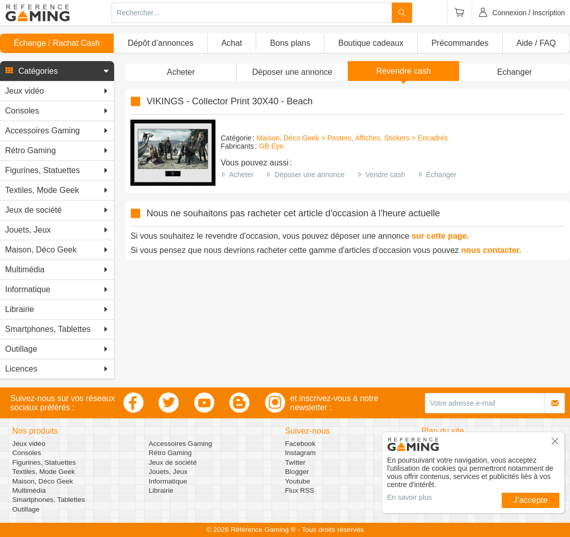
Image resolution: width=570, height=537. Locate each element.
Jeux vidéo (28, 443)
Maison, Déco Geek (42, 481)
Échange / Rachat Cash (57, 43)
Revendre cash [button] (403, 71)
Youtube (297, 481)
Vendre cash (385, 175)
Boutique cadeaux (370, 43)
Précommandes (459, 43)
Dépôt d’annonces (161, 43)
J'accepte (530, 500)
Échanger (441, 175)
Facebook (300, 443)
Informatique (168, 481)
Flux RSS (299, 490)
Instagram (300, 453)
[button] (57, 71)
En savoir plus (409, 497)
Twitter (295, 462)
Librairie (161, 490)
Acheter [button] (181, 72)
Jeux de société (173, 462)
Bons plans (290, 43)
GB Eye (271, 146)
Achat (231, 43)
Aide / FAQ (536, 43)
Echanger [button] (514, 72)
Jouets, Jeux (168, 471)
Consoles (26, 453)
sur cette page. (440, 236)
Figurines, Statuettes (44, 462)
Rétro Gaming (170, 453)
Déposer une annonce (310, 175)
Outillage (26, 509)
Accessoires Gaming (180, 443)
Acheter (241, 175)
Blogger (297, 471)
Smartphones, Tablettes (48, 499)
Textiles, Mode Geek (43, 471)
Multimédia (29, 490)
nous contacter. (491, 250)
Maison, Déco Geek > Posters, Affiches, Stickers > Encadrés (352, 138)
